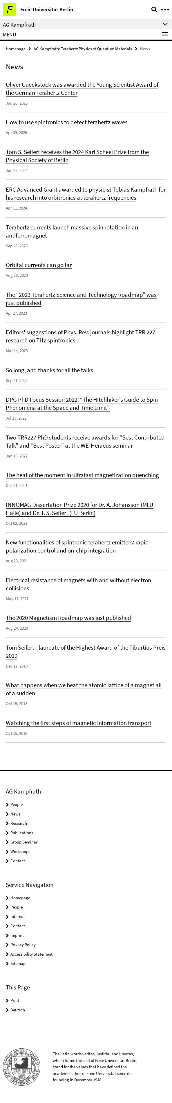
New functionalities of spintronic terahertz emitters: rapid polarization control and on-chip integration (77, 546)
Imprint (17, 935)
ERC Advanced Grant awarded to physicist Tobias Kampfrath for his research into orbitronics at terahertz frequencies (86, 193)
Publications (21, 832)
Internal (17, 916)
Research (18, 823)
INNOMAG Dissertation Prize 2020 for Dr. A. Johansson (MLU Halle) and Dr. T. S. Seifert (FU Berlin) (79, 509)
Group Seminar (23, 842)
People (16, 804)
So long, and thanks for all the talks (49, 370)
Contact (17, 860)
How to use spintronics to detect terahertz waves (67, 122)
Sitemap (18, 963)
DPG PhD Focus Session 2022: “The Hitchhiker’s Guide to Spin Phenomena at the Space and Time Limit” (82, 403)
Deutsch (17, 1010)
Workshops (20, 851)
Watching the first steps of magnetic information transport (78, 723)
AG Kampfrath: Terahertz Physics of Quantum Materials (83, 48)
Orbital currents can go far (39, 265)
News (15, 814)
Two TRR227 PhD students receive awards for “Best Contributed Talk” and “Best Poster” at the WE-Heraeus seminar (85, 441)
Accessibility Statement (31, 954)
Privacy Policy (23, 944)
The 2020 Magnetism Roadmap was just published (68, 618)
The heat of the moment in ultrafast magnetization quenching (82, 475)
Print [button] (14, 1000)
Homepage (16, 48)
